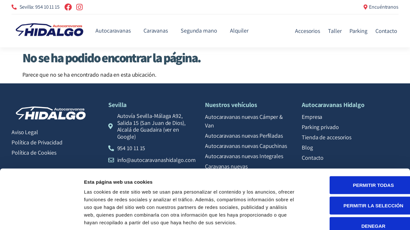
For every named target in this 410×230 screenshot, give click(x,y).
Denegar (356, 188)
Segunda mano (199, 30)
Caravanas (156, 30)
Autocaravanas (113, 30)
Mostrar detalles (346, 217)
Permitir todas (356, 147)
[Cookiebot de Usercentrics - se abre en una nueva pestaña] (41, 217)
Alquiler (239, 30)
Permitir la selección (357, 167)
